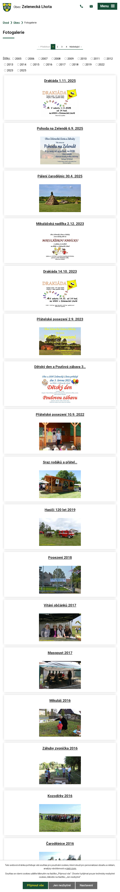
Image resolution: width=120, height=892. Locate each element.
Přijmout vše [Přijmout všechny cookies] (35, 885)
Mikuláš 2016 (88, 368)
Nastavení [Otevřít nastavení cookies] (86, 885)
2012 (110, 58)
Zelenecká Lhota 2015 (88, 654)
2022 (101, 64)
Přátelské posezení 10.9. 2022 (88, 224)
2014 (23, 64)
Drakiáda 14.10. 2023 (31, 176)
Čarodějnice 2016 (31, 463)
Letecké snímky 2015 (89, 606)
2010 (83, 58)
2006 (31, 58)
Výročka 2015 (89, 559)
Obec (16, 22)
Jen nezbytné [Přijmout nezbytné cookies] (62, 885)
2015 (36, 64)
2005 (18, 58)
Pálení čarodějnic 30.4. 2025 (31, 128)
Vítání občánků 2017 (88, 320)
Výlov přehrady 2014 (31, 749)
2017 (62, 64)
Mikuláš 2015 (31, 559)
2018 (75, 64)
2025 (23, 70)
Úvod (6, 22)
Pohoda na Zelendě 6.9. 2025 (89, 81)
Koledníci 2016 (89, 511)
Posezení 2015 (31, 606)
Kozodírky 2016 (88, 415)
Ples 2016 (31, 511)
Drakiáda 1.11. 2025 (31, 81)
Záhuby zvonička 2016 (31, 415)
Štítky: (6, 58)
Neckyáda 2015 (31, 654)
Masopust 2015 (31, 702)
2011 (97, 58)
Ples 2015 (89, 702)
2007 (44, 58)
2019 (88, 64)
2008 (57, 58)
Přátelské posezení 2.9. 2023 (88, 176)
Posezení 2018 (31, 320)
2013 (10, 64)
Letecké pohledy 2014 (88, 749)
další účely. (71, 868)
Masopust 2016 (88, 463)
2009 (70, 58)
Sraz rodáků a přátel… (31, 272)
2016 (49, 64)
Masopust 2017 (31, 368)
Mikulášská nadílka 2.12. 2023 (89, 128)
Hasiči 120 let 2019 (88, 272)
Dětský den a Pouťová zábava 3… (31, 226)
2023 (10, 70)
